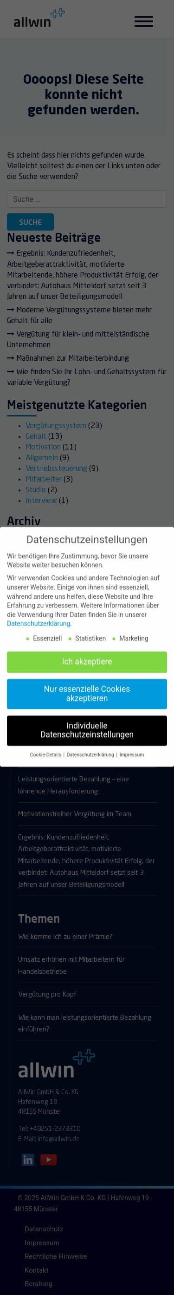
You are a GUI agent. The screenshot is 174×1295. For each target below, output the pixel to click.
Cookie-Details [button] (46, 751)
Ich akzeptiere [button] (87, 657)
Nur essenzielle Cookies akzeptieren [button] (87, 690)
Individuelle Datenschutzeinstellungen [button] (87, 726)
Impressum (132, 751)
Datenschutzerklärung (38, 619)
